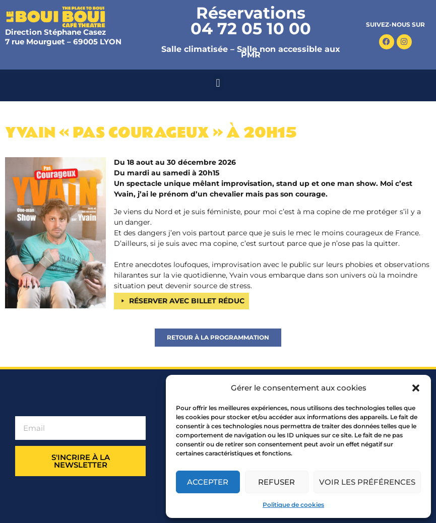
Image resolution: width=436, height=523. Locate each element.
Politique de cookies (293, 504)
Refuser (276, 482)
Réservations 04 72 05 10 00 (251, 20)
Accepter (207, 482)
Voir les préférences (367, 482)
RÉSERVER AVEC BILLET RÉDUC (186, 300)
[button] (416, 388)
